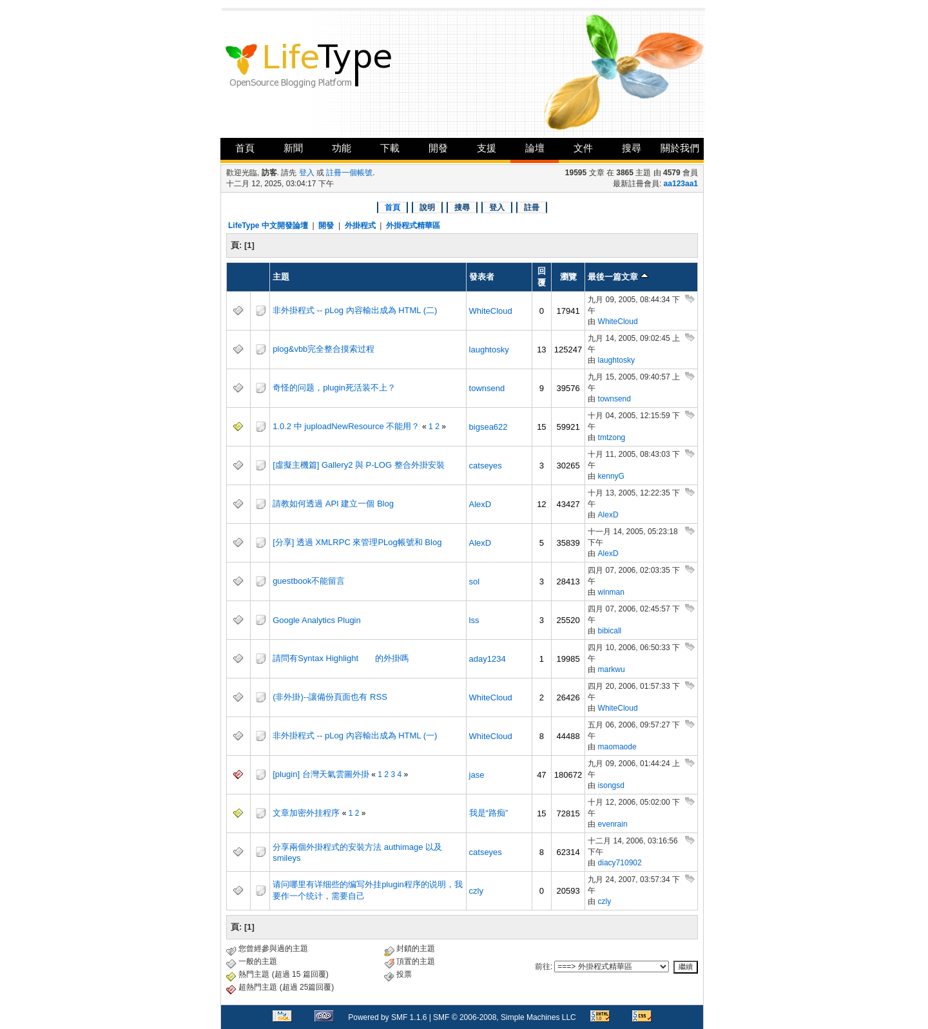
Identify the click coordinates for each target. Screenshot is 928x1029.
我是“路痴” (488, 813)
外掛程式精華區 (413, 225)
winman (611, 592)
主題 (281, 277)
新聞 (293, 147)
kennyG (611, 476)
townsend (487, 388)
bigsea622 (488, 427)
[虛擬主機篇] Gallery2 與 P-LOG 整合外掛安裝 (359, 465)
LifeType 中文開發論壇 (268, 225)
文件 (583, 147)
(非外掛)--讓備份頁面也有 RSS (330, 697)
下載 (390, 147)
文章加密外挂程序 (306, 813)
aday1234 (487, 659)
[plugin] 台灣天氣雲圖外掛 (321, 774)
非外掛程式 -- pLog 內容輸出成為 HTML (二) (355, 310)
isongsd (611, 785)
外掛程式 (360, 225)
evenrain (613, 824)
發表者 (481, 277)
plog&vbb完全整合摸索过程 (323, 349)
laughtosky (489, 349)
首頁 (245, 147)
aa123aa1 (681, 183)
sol (474, 581)
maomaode (617, 746)
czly (476, 891)
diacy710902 (620, 862)
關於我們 (680, 147)
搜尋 (631, 147)
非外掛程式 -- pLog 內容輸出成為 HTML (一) (355, 735)
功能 (341, 147)
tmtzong (612, 437)
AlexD (480, 504)
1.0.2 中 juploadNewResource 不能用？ (346, 426)
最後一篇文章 (618, 277)
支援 (486, 147)
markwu (611, 669)
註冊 (531, 207)
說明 (427, 207)
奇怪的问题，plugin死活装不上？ (334, 387)
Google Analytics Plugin (317, 620)
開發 (438, 147)
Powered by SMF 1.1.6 (387, 1017)
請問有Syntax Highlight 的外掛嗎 (341, 658)
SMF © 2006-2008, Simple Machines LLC (504, 1017)
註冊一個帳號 (349, 172)
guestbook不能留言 (309, 581)
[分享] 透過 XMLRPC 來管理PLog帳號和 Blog (357, 542)
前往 (542, 966)
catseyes (485, 465)
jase (477, 775)
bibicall (610, 630)
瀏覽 (568, 277)
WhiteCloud (490, 311)
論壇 (535, 147)
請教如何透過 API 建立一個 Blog (333, 503)
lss (474, 620)
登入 (306, 172)
